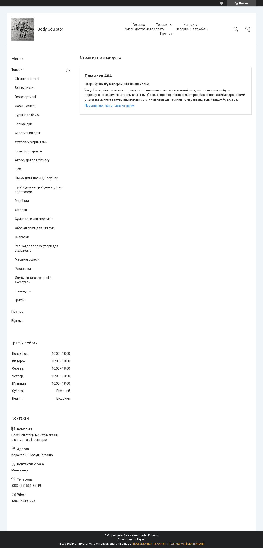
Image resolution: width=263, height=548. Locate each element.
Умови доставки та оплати (145, 29)
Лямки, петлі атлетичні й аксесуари (33, 280)
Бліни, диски (24, 88)
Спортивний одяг (28, 133)
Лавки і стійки (25, 106)
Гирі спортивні (25, 97)
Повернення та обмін (192, 29)
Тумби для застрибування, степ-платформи (39, 189)
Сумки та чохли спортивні (34, 219)
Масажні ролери (27, 259)
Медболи (22, 201)
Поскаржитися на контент (150, 543)
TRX (18, 169)
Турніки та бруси (27, 115)
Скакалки (22, 237)
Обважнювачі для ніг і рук (34, 228)
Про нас (166, 33)
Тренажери (23, 124)
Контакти (191, 24)
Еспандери (23, 291)
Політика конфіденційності (186, 543)
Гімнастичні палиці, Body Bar (36, 178)
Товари (162, 24)
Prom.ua (153, 535)
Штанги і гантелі (27, 79)
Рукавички (23, 268)
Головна (139, 24)
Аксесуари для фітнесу (32, 160)
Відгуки (17, 321)
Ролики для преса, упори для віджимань (36, 248)
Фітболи (21, 210)
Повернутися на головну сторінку (110, 105)
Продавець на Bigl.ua (131, 539)
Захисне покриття (28, 151)
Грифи (19, 300)
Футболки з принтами (31, 142)
